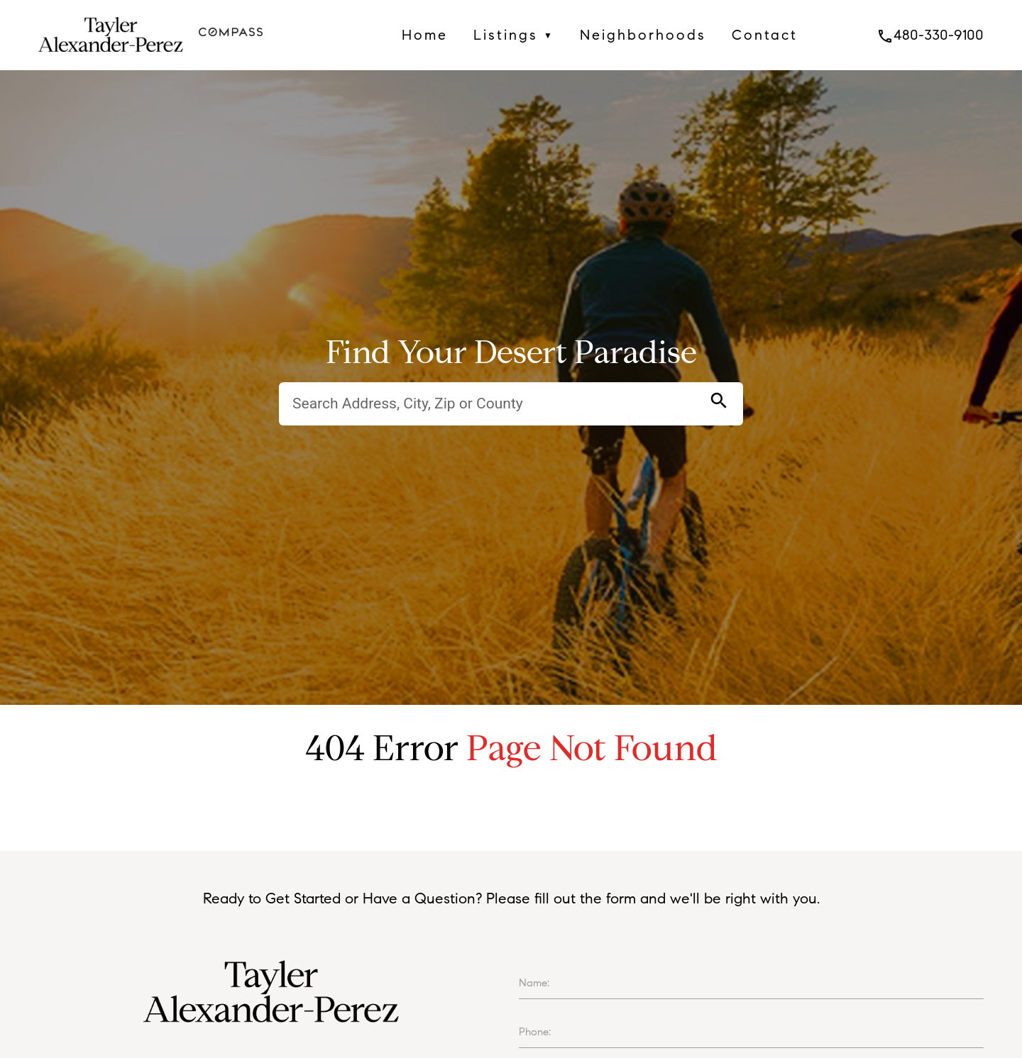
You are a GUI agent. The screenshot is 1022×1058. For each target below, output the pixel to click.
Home (425, 34)
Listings (513, 35)
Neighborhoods (643, 34)
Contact (765, 34)
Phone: (535, 1031)
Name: (534, 982)
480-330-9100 (930, 34)
